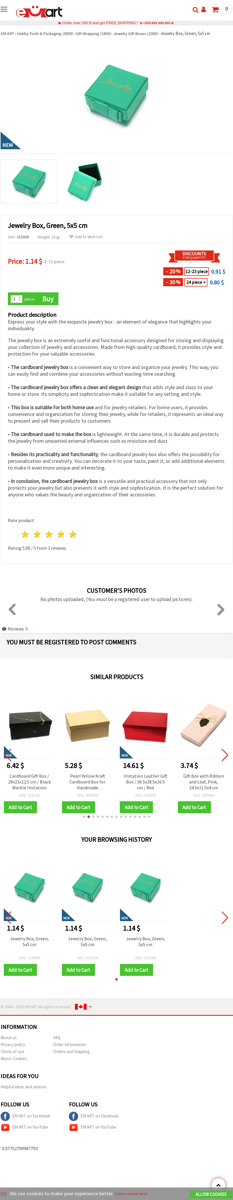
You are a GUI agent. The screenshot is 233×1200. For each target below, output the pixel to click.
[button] (84, 817)
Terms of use (12, 1052)
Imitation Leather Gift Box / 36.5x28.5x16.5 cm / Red (145, 782)
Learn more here (133, 1193)
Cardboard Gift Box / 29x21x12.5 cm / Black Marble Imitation (29, 782)
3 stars (49, 535)
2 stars (37, 535)
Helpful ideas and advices (23, 1087)
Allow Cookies (211, 1194)
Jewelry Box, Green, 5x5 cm (29, 942)
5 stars (73, 535)
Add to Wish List (86, 237)
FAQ (56, 1038)
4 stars (61, 535)
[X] (4, 1193)
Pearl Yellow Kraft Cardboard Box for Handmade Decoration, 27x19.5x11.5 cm (87, 782)
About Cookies (14, 1059)
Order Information (69, 1045)
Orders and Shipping (71, 1052)
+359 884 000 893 (156, 23)
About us (9, 1038)
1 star (25, 535)
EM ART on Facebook (25, 1117)
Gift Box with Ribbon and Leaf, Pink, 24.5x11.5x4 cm (203, 782)
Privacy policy (13, 1045)
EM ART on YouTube (24, 1128)
